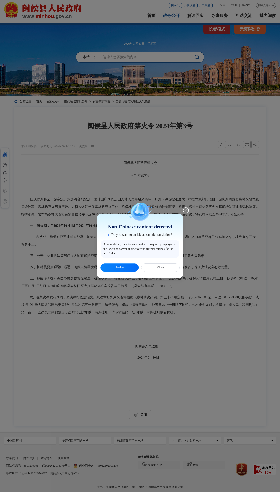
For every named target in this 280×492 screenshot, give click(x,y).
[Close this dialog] (186, 210)
